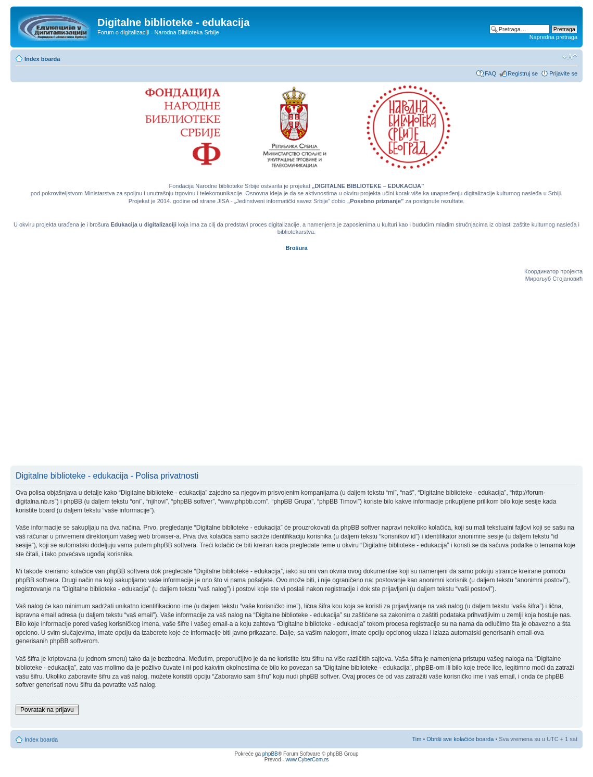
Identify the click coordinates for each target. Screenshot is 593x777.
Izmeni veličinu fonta (569, 56)
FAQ (490, 73)
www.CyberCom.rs (307, 759)
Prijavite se (563, 73)
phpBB (270, 754)
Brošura (296, 248)
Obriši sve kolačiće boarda (460, 739)
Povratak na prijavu (47, 709)
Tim (416, 739)
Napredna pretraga (553, 37)
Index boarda (42, 59)
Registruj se (523, 73)
